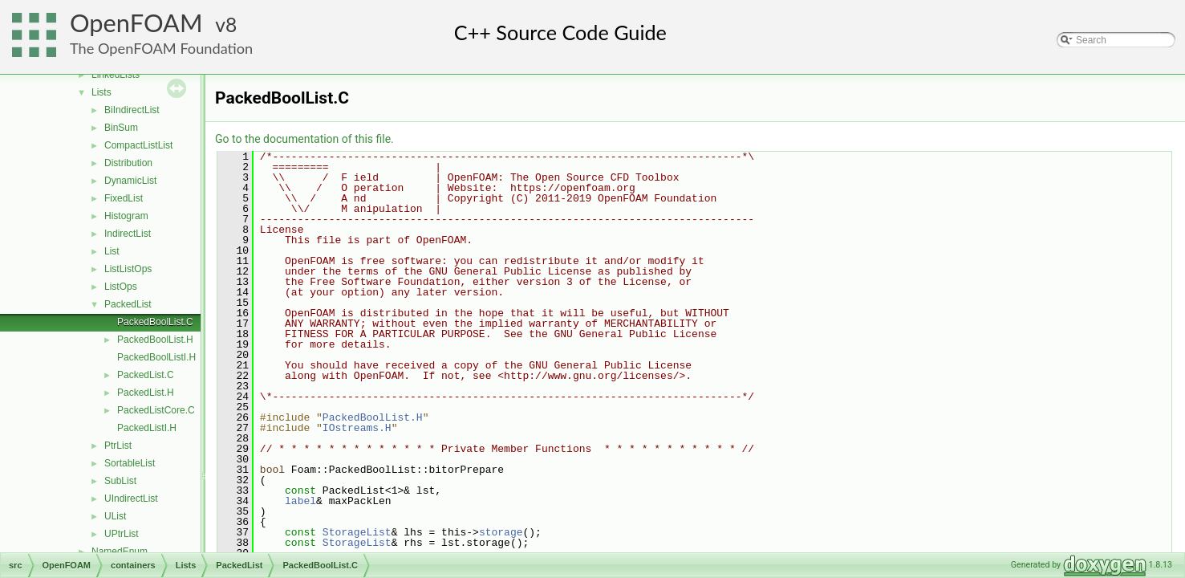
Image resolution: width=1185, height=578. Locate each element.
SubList (120, 480)
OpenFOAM (136, 23)
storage (501, 532)
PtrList (118, 445)
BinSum (121, 127)
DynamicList (130, 180)
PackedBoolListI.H (156, 357)
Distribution (128, 163)
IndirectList (127, 233)
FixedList (123, 198)
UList (115, 516)
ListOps (120, 286)
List (112, 251)
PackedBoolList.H (155, 339)
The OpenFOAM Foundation (161, 48)
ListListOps (128, 269)
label (300, 501)
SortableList (129, 463)
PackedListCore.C (156, 410)
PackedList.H (145, 392)
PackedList (128, 304)
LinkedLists (115, 74)
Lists (101, 92)
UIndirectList (131, 498)
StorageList (357, 532)
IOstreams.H (357, 428)
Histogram (126, 216)
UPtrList (121, 533)
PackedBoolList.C (155, 322)
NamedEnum (119, 551)
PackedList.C (145, 375)
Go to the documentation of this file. (304, 138)
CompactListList (138, 145)
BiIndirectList (132, 110)
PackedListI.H (147, 428)
